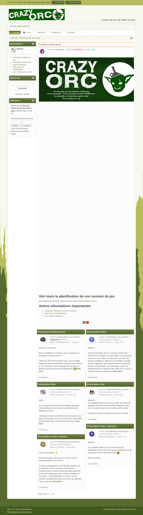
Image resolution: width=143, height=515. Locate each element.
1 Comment (43, 377)
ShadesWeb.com (26, 512)
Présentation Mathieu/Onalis (51, 332)
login (24, 111)
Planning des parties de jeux (85, 301)
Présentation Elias (47, 384)
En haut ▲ (132, 509)
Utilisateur (15, 100)
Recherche (15, 78)
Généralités (59, 50)
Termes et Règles (121, 509)
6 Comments (92, 464)
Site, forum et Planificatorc (55, 313)
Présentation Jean (95, 384)
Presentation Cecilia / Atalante (52, 437)
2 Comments (92, 377)
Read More (58, 481)
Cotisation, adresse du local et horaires (61, 311)
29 (53, 494)
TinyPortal (106, 509)
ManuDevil (79, 50)
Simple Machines (26, 509)
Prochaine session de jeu (50, 44)
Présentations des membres (68, 337)
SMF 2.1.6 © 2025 (13, 509)
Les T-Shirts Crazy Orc (22, 72)
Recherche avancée (22, 94)
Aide (112, 509)
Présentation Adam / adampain (102, 426)
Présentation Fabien (96, 332)
